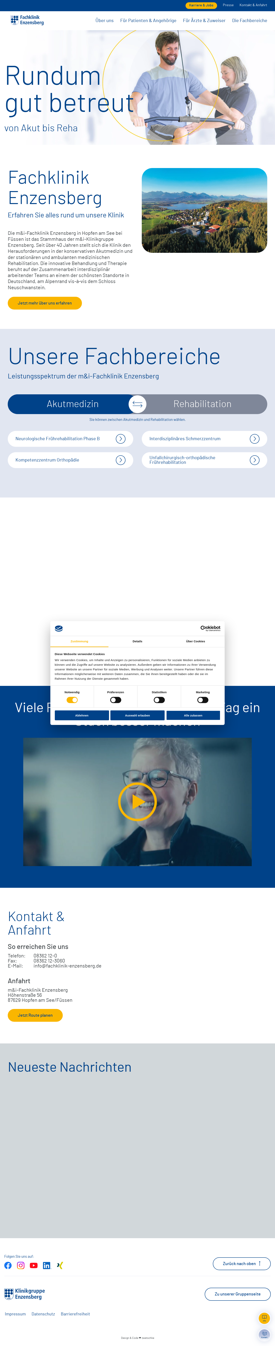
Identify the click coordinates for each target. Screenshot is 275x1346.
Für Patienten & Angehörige (148, 20)
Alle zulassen (193, 715)
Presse (228, 5)
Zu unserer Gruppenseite (238, 1294)
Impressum (15, 1314)
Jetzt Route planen (35, 1015)
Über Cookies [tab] (195, 641)
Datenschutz (43, 1314)
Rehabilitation (202, 404)
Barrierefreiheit (75, 1314)
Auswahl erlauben (137, 715)
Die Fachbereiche (249, 20)
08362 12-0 (45, 955)
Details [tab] (137, 641)
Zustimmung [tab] (79, 641)
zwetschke (148, 1338)
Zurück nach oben (242, 1263)
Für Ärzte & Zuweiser (204, 20)
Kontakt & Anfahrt (253, 5)
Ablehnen (81, 715)
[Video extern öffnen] (137, 802)
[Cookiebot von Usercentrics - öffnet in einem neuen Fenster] (203, 628)
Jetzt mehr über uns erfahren (45, 303)
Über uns (104, 20)
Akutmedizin (73, 404)
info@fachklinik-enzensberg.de (67, 966)
